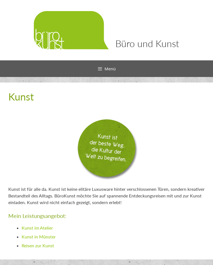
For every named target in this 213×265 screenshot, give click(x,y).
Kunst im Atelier (37, 227)
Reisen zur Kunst (38, 245)
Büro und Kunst (147, 43)
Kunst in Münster (39, 236)
